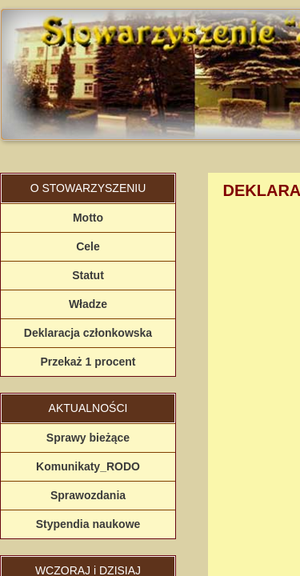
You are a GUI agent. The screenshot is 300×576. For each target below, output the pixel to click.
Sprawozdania (88, 495)
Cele (88, 246)
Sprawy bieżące (88, 437)
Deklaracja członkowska (88, 332)
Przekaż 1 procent (87, 361)
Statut (88, 275)
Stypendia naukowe (88, 524)
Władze (88, 304)
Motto (88, 217)
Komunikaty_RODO (88, 466)
